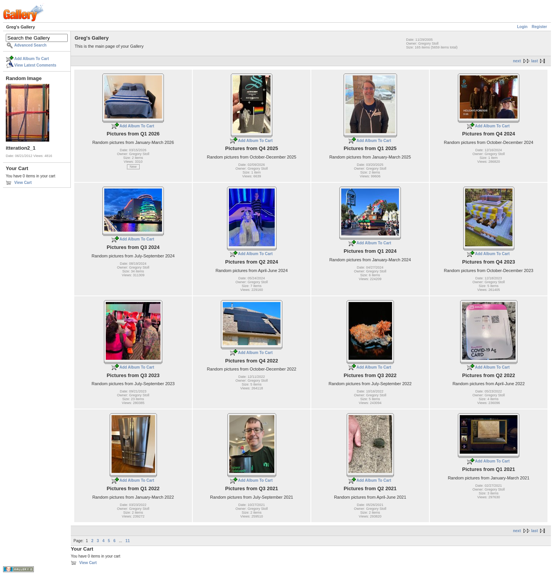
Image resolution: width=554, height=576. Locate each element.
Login (522, 27)
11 (127, 541)
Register (539, 27)
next (517, 61)
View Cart (23, 182)
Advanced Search (30, 45)
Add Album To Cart (31, 59)
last (534, 61)
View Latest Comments (35, 65)
